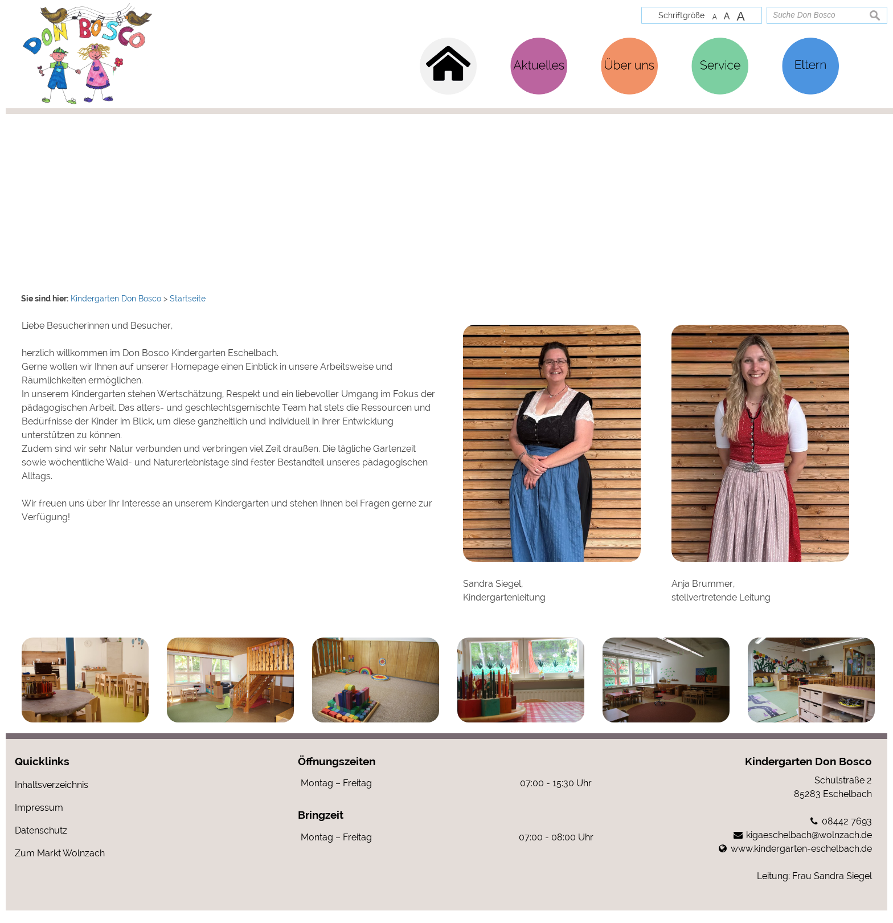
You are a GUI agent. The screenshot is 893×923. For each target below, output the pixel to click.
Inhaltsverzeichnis (51, 797)
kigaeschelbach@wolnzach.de (809, 847)
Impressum (39, 820)
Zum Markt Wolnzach (60, 865)
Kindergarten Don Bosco (808, 773)
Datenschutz (41, 843)
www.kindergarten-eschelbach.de (801, 861)
